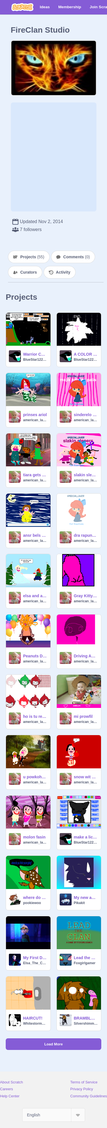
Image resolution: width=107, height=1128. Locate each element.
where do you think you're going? (35, 897)
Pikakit (79, 903)
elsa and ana (35, 596)
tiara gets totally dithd (35, 475)
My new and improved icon (86, 897)
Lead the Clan (86, 957)
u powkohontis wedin (35, 777)
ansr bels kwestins (35, 535)
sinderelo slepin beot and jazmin (86, 414)
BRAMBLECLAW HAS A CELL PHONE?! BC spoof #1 (86, 1018)
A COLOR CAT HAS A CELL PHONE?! (86, 354)
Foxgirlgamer (85, 963)
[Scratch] (22, 7)
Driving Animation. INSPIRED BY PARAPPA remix (86, 656)
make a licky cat (86, 837)
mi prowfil (83, 716)
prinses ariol (35, 414)
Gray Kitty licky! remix (86, 596)
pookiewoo (32, 903)
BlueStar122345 (35, 360)
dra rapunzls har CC (86, 535)
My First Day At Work (35, 957)
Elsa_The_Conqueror (35, 963)
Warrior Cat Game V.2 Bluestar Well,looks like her (35, 354)
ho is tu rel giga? (35, 716)
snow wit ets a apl (86, 777)
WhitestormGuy (35, 1024)
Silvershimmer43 (86, 1024)
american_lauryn (35, 420)
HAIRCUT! (33, 1018)
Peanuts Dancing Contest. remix (35, 656)
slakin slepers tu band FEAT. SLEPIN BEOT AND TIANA (86, 475)
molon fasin (34, 837)
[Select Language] (53, 1115)
